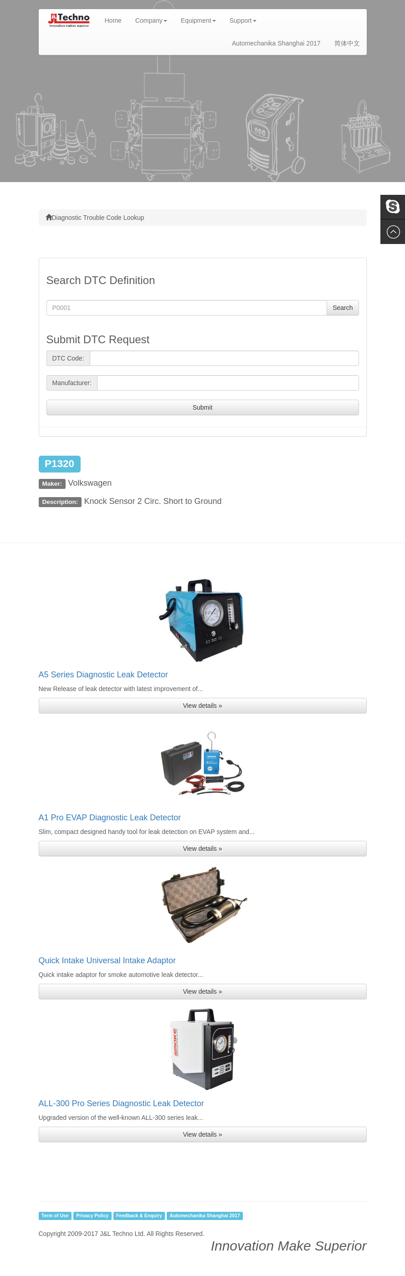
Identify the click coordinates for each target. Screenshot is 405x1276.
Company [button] (151, 20)
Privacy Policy (92, 1216)
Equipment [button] (198, 20)
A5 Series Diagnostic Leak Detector (103, 674)
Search (343, 307)
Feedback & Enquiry (139, 1216)
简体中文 (347, 43)
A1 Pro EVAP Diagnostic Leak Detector (110, 817)
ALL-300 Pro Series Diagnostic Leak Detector (121, 1103)
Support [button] (243, 20)
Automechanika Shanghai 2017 (276, 43)
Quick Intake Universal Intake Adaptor (107, 960)
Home (116, 19)
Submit (203, 407)
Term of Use (55, 1216)
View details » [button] (202, 705)
